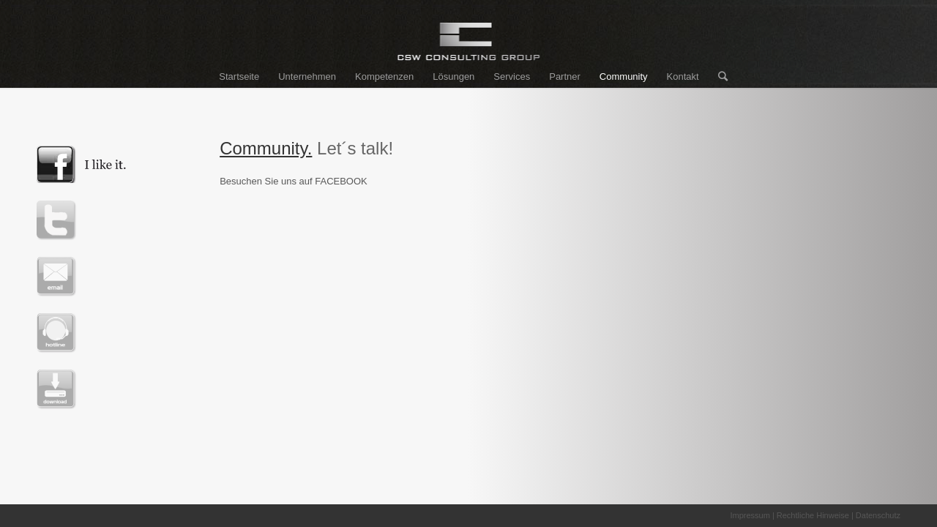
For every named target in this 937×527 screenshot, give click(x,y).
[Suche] (718, 77)
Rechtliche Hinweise (813, 515)
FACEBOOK (341, 181)
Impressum (749, 515)
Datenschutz (878, 515)
